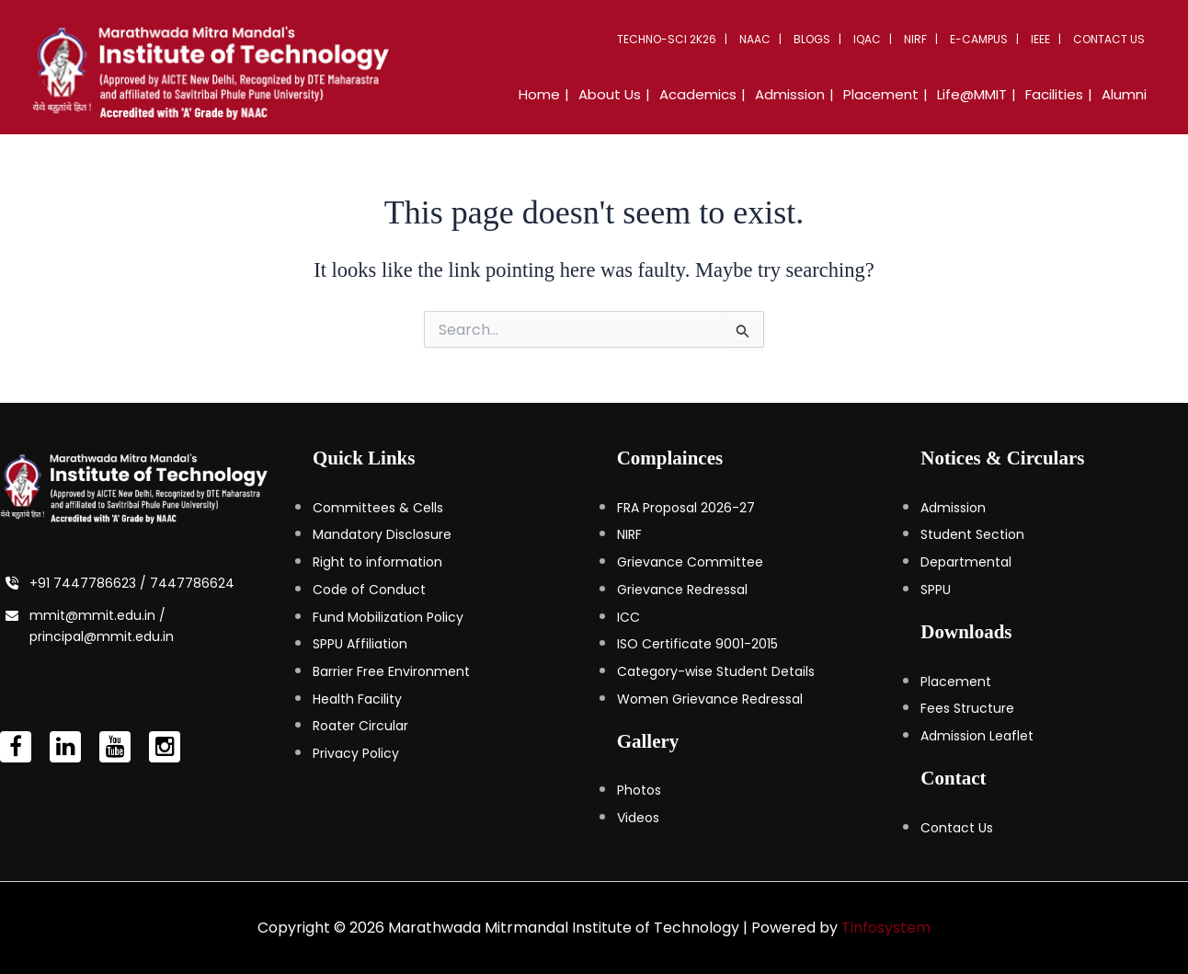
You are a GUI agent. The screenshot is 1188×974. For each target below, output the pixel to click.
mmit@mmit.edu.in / (97, 615)
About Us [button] (609, 94)
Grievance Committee (690, 562)
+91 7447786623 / (89, 583)
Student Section (972, 534)
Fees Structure (967, 708)
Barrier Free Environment (391, 671)
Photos (639, 790)
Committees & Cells (378, 507)
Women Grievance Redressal (710, 699)
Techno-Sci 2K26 (666, 39)
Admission (953, 507)
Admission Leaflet (977, 736)
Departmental (965, 562)
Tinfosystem (886, 927)
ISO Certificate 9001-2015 (697, 644)
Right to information (377, 562)
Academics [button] (698, 94)
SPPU (935, 589)
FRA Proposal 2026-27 (686, 507)
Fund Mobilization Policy (388, 617)
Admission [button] (790, 94)
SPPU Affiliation (360, 644)
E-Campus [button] (979, 39)
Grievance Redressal (682, 589)
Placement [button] (881, 94)
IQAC (867, 39)
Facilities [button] (1054, 94)
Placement (955, 681)
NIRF (915, 39)
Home (539, 94)
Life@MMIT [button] (972, 94)
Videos (638, 817)
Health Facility (357, 699)
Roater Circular (360, 725)
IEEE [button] (1040, 39)
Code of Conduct (369, 589)
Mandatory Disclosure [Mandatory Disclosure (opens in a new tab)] (382, 534)
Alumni (1124, 94)
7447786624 (192, 583)
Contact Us (1109, 39)
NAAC (755, 39)
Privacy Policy (356, 753)
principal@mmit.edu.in (101, 636)
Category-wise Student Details (716, 671)
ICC (628, 617)
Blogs (812, 39)
